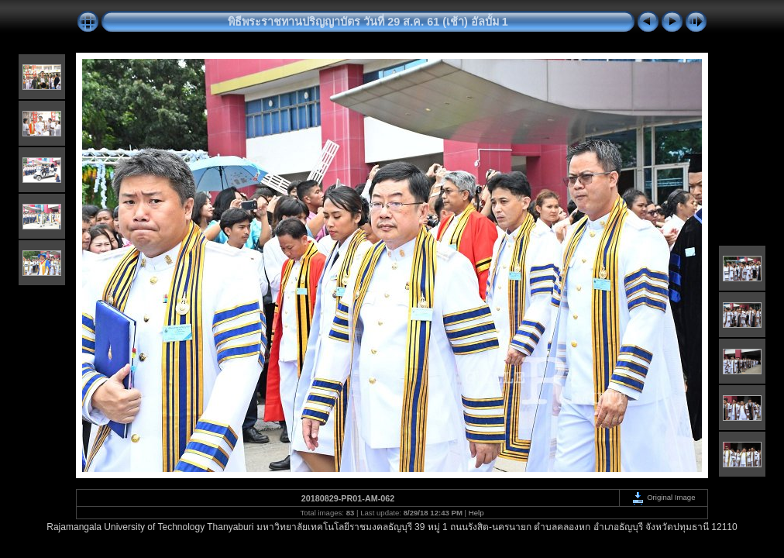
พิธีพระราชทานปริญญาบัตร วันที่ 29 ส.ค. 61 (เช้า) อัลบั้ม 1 (368, 22)
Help (476, 512)
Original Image (663, 497)
